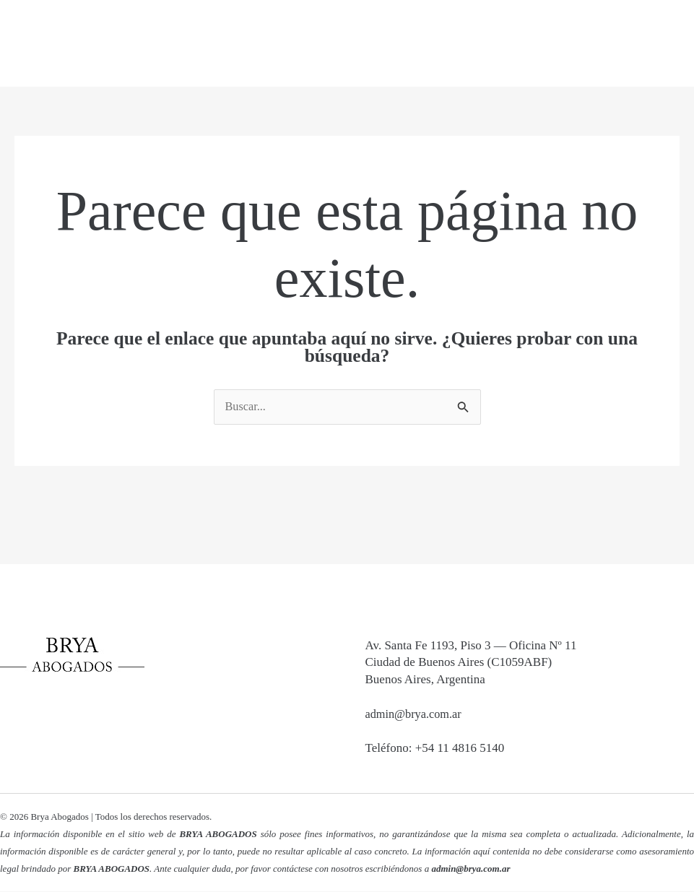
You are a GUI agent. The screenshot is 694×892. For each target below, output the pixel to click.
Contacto (607, 43)
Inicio (287, 43)
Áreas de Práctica (487, 43)
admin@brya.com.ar (415, 715)
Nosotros (368, 43)
